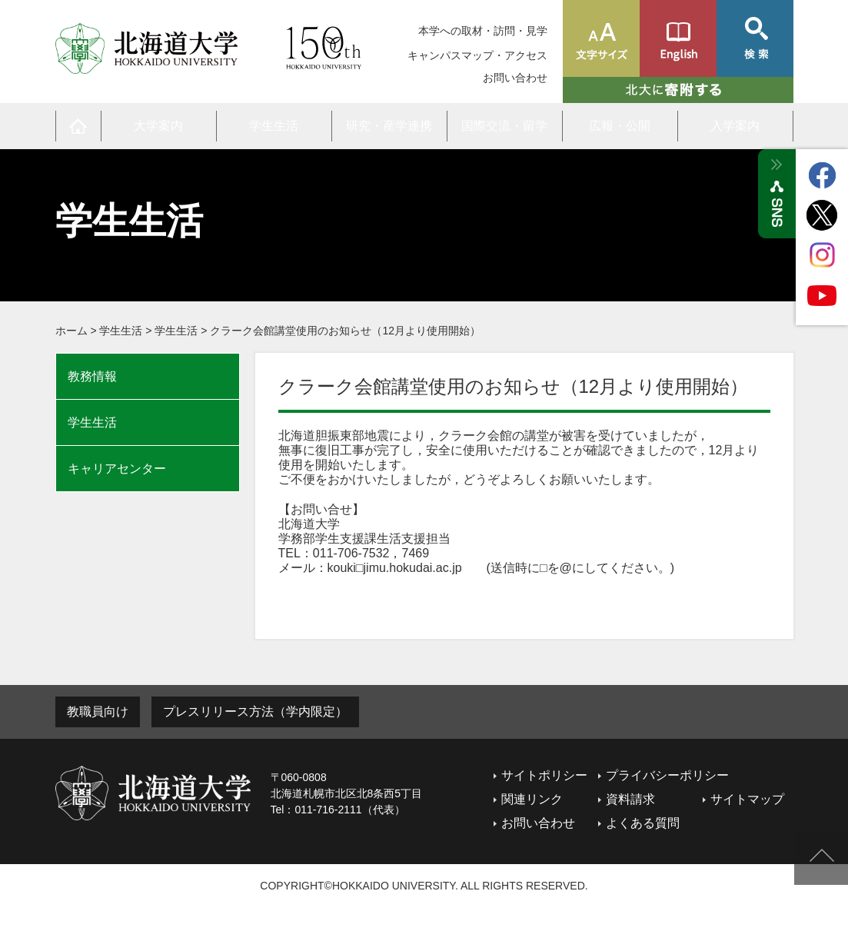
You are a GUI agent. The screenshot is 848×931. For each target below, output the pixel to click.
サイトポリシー (544, 775)
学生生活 (273, 125)
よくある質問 (643, 823)
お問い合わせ (515, 78)
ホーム (71, 330)
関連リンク (532, 799)
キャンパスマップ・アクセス (477, 55)
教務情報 (92, 376)
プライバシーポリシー (667, 775)
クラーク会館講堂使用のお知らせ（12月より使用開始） (345, 330)
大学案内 (158, 125)
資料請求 (630, 799)
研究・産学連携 (389, 125)
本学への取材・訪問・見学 (482, 31)
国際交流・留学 (504, 125)
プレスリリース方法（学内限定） (255, 711)
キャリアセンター (117, 468)
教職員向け (97, 711)
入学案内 (735, 125)
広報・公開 (619, 125)
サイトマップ (747, 799)
